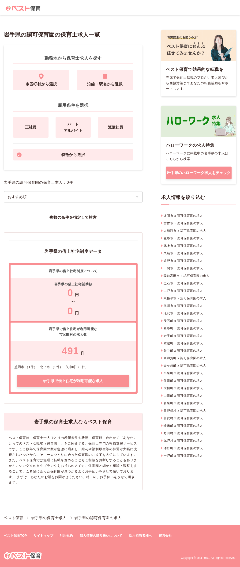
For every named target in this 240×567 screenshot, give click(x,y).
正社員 (30, 127)
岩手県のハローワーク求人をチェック (199, 173)
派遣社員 (115, 127)
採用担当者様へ (140, 535)
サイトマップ (43, 535)
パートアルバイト (73, 127)
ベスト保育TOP (15, 535)
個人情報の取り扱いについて (101, 535)
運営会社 (165, 535)
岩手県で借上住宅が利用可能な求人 (73, 381)
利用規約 (66, 535)
